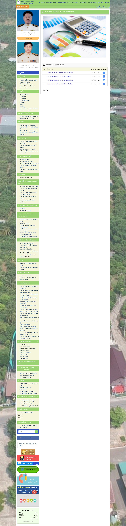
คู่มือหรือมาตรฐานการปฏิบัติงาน (28, 349)
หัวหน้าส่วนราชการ (24, 100)
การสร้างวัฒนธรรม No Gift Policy (29, 311)
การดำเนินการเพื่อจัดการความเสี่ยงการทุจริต (29, 329)
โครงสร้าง (21, 91)
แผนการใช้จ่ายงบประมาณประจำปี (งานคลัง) (27, 182)
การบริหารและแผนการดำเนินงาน (27, 205)
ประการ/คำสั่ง (23, 389)
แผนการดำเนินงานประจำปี (26, 161)
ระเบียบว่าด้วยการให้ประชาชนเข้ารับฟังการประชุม (28, 426)
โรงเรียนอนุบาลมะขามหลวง (27, 118)
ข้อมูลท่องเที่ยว (83, 2)
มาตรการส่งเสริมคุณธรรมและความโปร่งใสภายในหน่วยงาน (29, 333)
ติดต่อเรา (106, 2)
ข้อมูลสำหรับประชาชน (24, 341)
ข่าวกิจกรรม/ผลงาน (51, 2)
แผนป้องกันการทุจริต (25, 210)
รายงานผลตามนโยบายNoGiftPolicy (29, 309)
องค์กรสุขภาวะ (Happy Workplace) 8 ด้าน (29, 385)
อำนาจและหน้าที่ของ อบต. (26, 84)
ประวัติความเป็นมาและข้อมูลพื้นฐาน (28, 80)
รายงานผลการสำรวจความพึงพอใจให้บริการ (29, 268)
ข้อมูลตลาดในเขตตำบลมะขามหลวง (28, 393)
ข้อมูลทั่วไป (21, 77)
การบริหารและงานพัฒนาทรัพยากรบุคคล (25, 215)
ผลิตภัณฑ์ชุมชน (92, 2)
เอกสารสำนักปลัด (24, 351)
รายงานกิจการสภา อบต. (26, 178)
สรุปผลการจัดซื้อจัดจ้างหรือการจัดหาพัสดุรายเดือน (28, 256)
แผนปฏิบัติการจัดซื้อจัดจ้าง (27, 249)
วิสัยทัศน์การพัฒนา (25, 82)
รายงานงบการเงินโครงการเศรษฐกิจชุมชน (29, 170)
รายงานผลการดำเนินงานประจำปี (28, 145)
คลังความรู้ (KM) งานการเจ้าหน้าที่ (28, 237)
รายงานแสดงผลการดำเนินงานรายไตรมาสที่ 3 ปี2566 (60, 76)
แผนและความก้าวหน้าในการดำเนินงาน (29, 163)
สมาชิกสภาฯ (23, 98)
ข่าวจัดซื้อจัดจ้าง (73, 2)
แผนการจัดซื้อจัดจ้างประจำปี (27, 243)
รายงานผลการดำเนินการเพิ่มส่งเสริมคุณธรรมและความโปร (29, 337)
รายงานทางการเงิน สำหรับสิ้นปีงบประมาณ (27, 201)
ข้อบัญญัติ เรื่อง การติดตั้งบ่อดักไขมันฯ (29, 128)
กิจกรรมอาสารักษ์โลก (25, 388)
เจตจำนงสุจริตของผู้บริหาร (27, 375)
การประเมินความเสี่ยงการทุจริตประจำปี (29, 318)
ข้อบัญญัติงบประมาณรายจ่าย (27, 125)
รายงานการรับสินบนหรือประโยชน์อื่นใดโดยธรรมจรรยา (29, 314)
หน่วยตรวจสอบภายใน (25, 110)
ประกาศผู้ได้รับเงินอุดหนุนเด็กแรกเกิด (29, 406)
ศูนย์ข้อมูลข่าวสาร (23, 409)
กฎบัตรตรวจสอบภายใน (26, 276)
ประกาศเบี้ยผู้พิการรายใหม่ (26, 404)
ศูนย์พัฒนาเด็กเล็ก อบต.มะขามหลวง (29, 116)
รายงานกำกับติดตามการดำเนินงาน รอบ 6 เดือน (29, 142)
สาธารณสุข (21, 380)
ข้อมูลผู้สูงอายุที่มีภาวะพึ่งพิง (27, 391)
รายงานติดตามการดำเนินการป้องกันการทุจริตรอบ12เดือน (29, 295)
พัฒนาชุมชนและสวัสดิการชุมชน (27, 397)
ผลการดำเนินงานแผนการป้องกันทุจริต (28, 264)
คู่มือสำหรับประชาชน (25, 345)
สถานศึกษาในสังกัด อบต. (25, 113)
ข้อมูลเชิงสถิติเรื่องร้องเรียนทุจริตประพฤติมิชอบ (28, 306)
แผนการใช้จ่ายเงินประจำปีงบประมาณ (29, 186)
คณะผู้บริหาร (23, 96)
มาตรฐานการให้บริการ (25, 347)
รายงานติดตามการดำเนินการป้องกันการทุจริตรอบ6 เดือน (29, 291)
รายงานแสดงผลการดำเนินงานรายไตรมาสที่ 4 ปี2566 (60, 72)
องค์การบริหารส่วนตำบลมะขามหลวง (28, 445)
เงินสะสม (22, 147)
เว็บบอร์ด (100, 2)
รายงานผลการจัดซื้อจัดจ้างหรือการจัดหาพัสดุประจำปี (29, 252)
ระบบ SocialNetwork (25, 377)
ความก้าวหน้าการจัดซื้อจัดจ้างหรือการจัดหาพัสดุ (28, 246)
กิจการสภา (21, 174)
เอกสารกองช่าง (24, 354)
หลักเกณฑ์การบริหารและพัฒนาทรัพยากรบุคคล (28, 226)
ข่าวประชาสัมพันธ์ (63, 2)
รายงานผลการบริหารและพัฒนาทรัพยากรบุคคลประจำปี (28, 234)
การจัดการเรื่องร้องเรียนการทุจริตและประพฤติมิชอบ (28, 299)
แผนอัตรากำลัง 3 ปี (24, 223)
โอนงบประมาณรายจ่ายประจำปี (27, 149)
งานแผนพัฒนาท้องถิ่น (24, 156)
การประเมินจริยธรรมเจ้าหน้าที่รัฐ (28, 327)
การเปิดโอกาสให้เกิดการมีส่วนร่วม (28, 373)
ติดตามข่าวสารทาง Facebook (28, 438)
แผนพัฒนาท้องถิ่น (24, 159)
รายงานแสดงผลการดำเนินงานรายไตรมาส (28, 189)
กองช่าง (22, 106)
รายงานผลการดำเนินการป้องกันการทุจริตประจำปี (29, 287)
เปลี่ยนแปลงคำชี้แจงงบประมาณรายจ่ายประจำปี (29, 152)
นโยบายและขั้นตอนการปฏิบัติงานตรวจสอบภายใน (28, 279)
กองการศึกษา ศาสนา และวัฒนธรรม (29, 108)
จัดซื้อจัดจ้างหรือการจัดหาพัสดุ (27, 240)
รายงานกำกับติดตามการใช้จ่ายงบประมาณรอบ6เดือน (28, 193)
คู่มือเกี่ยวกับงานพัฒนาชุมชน (27, 400)
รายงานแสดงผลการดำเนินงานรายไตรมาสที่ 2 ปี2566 (60, 80)
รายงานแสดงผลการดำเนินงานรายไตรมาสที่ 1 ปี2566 (60, 84)
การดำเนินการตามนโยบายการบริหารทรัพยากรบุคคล (29, 230)
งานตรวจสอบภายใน (24, 272)
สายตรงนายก (28, 38)
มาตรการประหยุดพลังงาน (26, 412)
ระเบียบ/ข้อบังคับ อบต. (24, 422)
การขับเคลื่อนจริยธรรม (25, 325)
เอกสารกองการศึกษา (25, 352)
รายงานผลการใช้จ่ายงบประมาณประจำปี (28, 197)
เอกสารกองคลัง (24, 356)
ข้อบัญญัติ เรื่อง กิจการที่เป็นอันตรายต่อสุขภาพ (29, 134)
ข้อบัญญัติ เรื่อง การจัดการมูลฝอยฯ (29, 131)
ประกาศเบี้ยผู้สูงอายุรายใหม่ (27, 402)
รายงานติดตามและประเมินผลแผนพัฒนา (28, 166)
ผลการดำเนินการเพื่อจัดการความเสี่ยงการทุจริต (28, 303)
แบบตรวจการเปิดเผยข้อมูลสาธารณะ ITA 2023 (26, 369)
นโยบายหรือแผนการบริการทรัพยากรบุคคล (29, 220)
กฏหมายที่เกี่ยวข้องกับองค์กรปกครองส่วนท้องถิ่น (27, 87)
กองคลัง (22, 104)
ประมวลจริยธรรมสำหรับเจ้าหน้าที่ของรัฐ (29, 322)
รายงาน (20, 260)
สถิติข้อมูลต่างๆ (24, 358)
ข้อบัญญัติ (21, 122)
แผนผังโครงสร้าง (24, 94)
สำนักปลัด (22, 102)
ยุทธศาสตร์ (22, 209)
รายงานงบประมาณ (23, 138)
